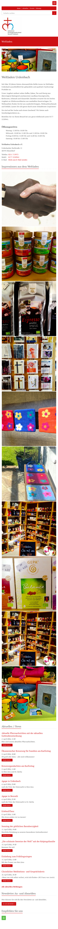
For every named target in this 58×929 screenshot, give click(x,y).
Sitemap (38, 8)
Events (32, 8)
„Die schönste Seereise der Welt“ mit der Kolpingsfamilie (28, 841)
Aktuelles (25, 8)
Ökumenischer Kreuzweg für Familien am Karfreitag (26, 751)
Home (19, 8)
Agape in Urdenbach (11, 781)
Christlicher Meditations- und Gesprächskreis (23, 871)
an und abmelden (8, 904)
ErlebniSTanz (8, 811)
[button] (4, 918)
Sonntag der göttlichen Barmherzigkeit (20, 826)
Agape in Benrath (10, 796)
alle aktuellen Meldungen (12, 887)
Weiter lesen (6, 745)
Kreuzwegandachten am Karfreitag (18, 766)
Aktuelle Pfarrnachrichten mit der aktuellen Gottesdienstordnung (22, 734)
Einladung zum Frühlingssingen (17, 856)
